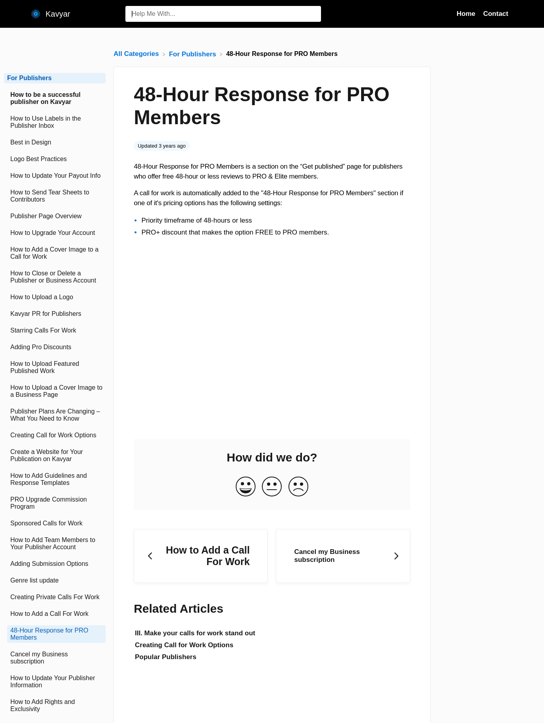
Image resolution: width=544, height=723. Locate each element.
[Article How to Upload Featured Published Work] (55, 367)
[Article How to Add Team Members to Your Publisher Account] (55, 543)
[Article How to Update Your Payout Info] (55, 176)
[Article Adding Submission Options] (55, 564)
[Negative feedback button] (298, 487)
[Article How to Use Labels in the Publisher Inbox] (55, 122)
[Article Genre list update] (55, 580)
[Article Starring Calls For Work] (55, 330)
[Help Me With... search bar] (223, 14)
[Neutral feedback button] (272, 487)
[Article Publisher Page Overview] (55, 216)
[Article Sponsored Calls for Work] (55, 523)
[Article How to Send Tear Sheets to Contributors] (55, 196)
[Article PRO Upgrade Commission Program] (55, 503)
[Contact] (514, 13)
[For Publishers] (193, 54)
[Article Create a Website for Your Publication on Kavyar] (55, 455)
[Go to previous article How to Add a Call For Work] (201, 556)
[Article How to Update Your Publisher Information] (55, 681)
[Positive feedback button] (245, 487)
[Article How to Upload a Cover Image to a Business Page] (55, 391)
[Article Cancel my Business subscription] (55, 658)
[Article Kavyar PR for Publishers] (55, 314)
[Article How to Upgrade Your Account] (55, 233)
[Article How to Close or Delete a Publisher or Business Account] (55, 277)
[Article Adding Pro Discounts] (55, 347)
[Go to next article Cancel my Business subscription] (343, 556)
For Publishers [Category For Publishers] (29, 78)
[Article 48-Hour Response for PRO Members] (55, 634)
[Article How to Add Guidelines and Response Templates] (55, 479)
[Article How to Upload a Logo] (55, 297)
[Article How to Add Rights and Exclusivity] (55, 705)
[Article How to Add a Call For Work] (55, 614)
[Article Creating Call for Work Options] (55, 435)
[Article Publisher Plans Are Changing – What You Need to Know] (55, 415)
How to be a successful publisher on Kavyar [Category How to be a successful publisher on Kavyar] (45, 98)
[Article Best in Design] (55, 142)
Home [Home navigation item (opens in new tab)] (467, 13)
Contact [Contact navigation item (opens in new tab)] (495, 13)
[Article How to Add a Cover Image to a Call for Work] (55, 253)
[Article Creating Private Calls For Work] (55, 597)
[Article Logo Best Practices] (55, 159)
